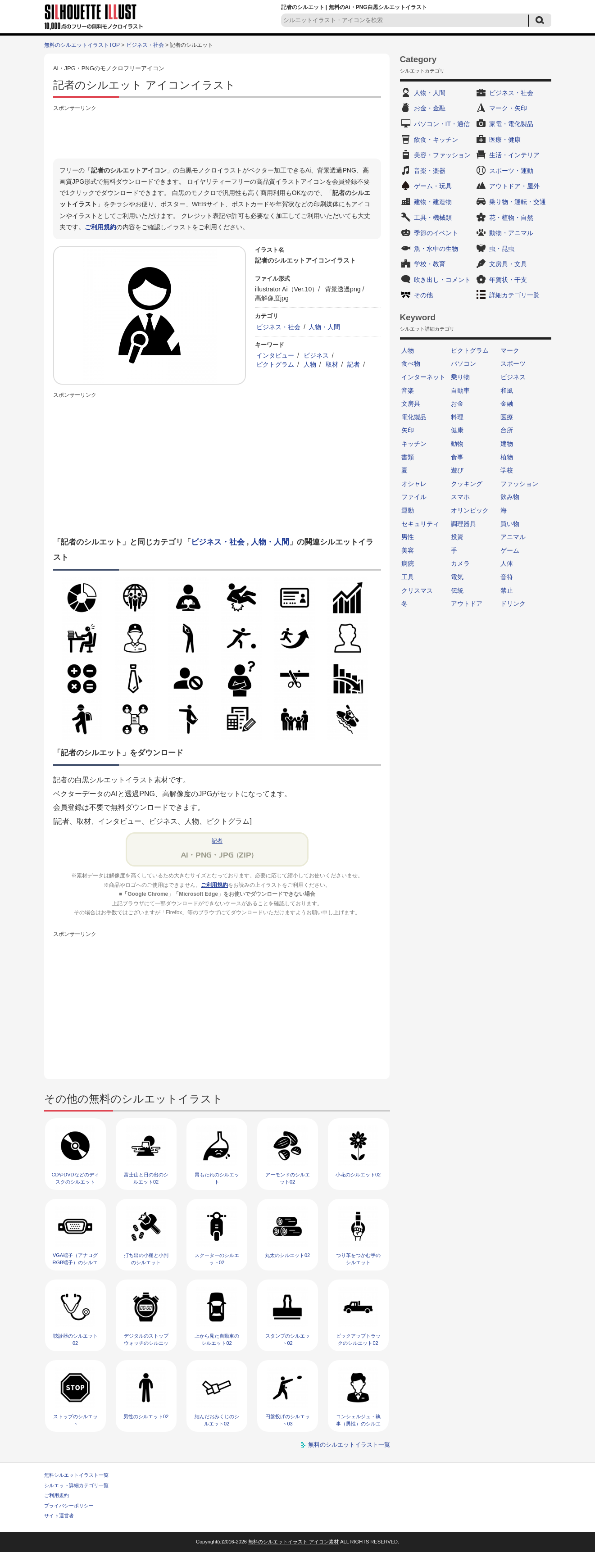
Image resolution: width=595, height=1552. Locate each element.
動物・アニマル (511, 232)
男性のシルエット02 (145, 1416)
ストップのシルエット (75, 1420)
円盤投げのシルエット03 (287, 1420)
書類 (407, 457)
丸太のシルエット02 (287, 1255)
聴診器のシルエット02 (75, 1339)
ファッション (519, 483)
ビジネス (316, 355)
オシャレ (414, 483)
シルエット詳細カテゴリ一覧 (76, 1485)
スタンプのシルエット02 (287, 1339)
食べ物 (410, 363)
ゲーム (509, 550)
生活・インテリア (514, 155)
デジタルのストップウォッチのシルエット (146, 1342)
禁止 (506, 590)
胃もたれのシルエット (217, 1178)
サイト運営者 (59, 1515)
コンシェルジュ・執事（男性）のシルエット (358, 1423)
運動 (407, 510)
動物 (457, 443)
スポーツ (513, 363)
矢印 (407, 430)
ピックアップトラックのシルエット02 (358, 1339)
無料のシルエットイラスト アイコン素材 (293, 1541)
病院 (407, 563)
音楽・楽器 (429, 170)
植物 (506, 457)
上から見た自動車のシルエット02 (217, 1339)
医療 (506, 417)
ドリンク (513, 603)
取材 (332, 364)
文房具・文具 (508, 264)
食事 (457, 457)
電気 (457, 577)
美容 (407, 550)
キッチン (414, 443)
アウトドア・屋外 (514, 186)
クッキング (466, 483)
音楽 (407, 390)
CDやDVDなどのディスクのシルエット (75, 1178)
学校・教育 (429, 264)
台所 (506, 430)
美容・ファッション (442, 155)
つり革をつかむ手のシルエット (358, 1258)
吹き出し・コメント (442, 279)
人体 (506, 563)
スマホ (460, 496)
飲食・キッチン (436, 139)
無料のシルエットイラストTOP (82, 45)
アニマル (513, 536)
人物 (310, 364)
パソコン (463, 363)
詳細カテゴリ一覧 (514, 295)
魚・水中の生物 (436, 248)
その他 (423, 295)
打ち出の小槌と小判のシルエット (146, 1258)
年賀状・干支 (508, 279)
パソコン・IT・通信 (442, 123)
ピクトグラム (275, 364)
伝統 (457, 590)
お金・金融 (429, 108)
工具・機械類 (433, 217)
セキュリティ (420, 523)
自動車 (460, 390)
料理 (457, 417)
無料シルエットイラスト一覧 (76, 1475)
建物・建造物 (433, 201)
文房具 (410, 403)
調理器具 (463, 523)
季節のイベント (436, 232)
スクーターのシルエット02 (217, 1258)
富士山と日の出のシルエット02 (146, 1178)
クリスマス (417, 590)
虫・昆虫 (501, 248)
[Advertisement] (217, 133)
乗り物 (460, 377)
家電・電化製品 (511, 123)
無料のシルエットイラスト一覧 (349, 1444)
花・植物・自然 (511, 217)
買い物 (509, 523)
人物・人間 (324, 327)
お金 (457, 403)
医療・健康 (505, 139)
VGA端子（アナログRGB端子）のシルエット (75, 1262)
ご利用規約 (100, 227)
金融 (506, 403)
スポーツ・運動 (511, 170)
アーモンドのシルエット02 (287, 1178)
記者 (353, 364)
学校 (506, 470)
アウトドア (466, 603)
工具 (407, 577)
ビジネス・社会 (145, 45)
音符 (506, 577)
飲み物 (509, 496)
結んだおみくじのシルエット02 (217, 1420)
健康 (457, 430)
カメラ (460, 563)
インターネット (423, 377)
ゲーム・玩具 (433, 186)
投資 (457, 536)
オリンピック (470, 510)
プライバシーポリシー (69, 1505)
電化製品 (414, 417)
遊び (457, 470)
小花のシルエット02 (358, 1174)
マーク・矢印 (508, 108)
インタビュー (275, 355)
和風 (506, 390)
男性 (407, 536)
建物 (506, 443)
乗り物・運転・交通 (517, 201)
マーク (509, 350)
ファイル (414, 496)
